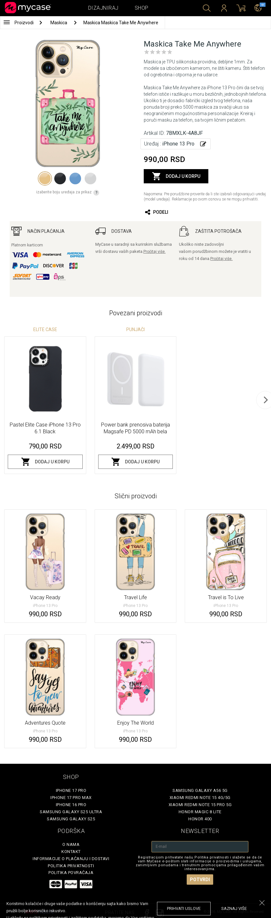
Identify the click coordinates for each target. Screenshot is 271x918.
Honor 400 (200, 818)
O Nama (70, 844)
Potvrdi (200, 879)
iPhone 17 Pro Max (71, 797)
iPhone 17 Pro (71, 790)
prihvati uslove (184, 908)
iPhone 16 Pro (71, 804)
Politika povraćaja (70, 872)
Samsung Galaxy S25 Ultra (71, 811)
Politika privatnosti (71, 865)
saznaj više (234, 908)
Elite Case (45, 329)
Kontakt (71, 851)
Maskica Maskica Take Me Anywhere (120, 22)
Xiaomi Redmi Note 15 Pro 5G (200, 804)
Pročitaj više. (154, 251)
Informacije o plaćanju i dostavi (71, 858)
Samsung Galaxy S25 (71, 818)
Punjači (135, 329)
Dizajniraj (103, 8)
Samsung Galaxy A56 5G (200, 790)
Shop (142, 8)
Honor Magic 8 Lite (200, 811)
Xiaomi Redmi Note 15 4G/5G (200, 797)
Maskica (59, 22)
